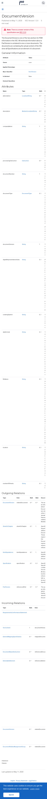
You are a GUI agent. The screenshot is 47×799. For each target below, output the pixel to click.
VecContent (6, 628)
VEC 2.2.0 (22, 32)
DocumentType (27, 193)
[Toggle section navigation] (3, 9)
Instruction (25, 161)
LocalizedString (27, 96)
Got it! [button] (11, 795)
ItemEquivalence (8, 552)
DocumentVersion (8, 502)
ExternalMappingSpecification (12, 636)
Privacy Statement (22, 781)
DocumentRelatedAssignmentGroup (14, 746)
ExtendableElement (9, 661)
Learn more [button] (34, 789)
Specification (7, 563)
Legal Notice (32, 781)
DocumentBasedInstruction (11, 652)
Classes (4, 763)
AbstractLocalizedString (29, 111)
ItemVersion (32, 72)
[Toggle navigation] (2, 3)
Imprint (13, 781)
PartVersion (6, 587)
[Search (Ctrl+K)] (43, 3)
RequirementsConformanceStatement (15, 612)
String (24, 126)
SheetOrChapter (8, 526)
